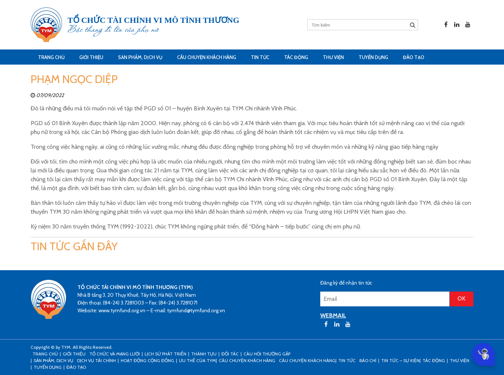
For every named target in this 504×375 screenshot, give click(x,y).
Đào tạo (413, 57)
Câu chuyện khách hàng (307, 360)
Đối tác (230, 354)
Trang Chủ (51, 57)
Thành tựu (204, 354)
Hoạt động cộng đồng (147, 360)
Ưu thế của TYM (197, 360)
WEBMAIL (333, 315)
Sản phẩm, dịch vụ (140, 57)
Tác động (296, 57)
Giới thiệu (91, 57)
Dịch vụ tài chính (96, 360)
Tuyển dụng (373, 57)
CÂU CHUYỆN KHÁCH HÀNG (206, 57)
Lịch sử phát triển (165, 354)
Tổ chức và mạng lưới (114, 354)
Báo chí (367, 360)
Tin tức (260, 57)
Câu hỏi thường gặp (267, 354)
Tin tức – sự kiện (400, 360)
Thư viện (333, 57)
